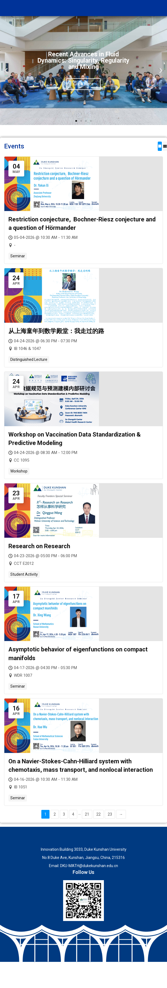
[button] (6, 70)
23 (110, 814)
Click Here (83, 83)
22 (98, 814)
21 (87, 814)
